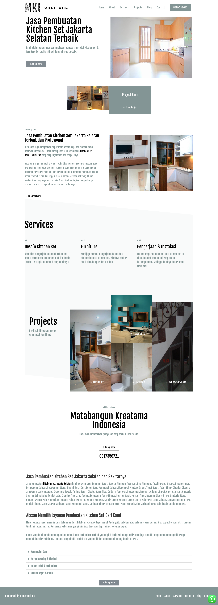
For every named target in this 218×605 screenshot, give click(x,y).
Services (124, 7)
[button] (36, 64)
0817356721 (109, 456)
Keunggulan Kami (39, 551)
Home (101, 7)
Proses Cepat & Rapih (42, 573)
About (112, 7)
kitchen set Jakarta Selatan (57, 483)
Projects (138, 7)
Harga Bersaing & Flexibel (43, 558)
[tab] (109, 551)
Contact (161, 7)
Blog (149, 7)
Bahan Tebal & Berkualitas (44, 566)
